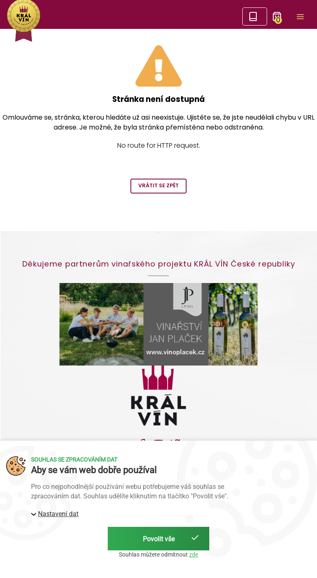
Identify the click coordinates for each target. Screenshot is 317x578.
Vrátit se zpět (158, 185)
